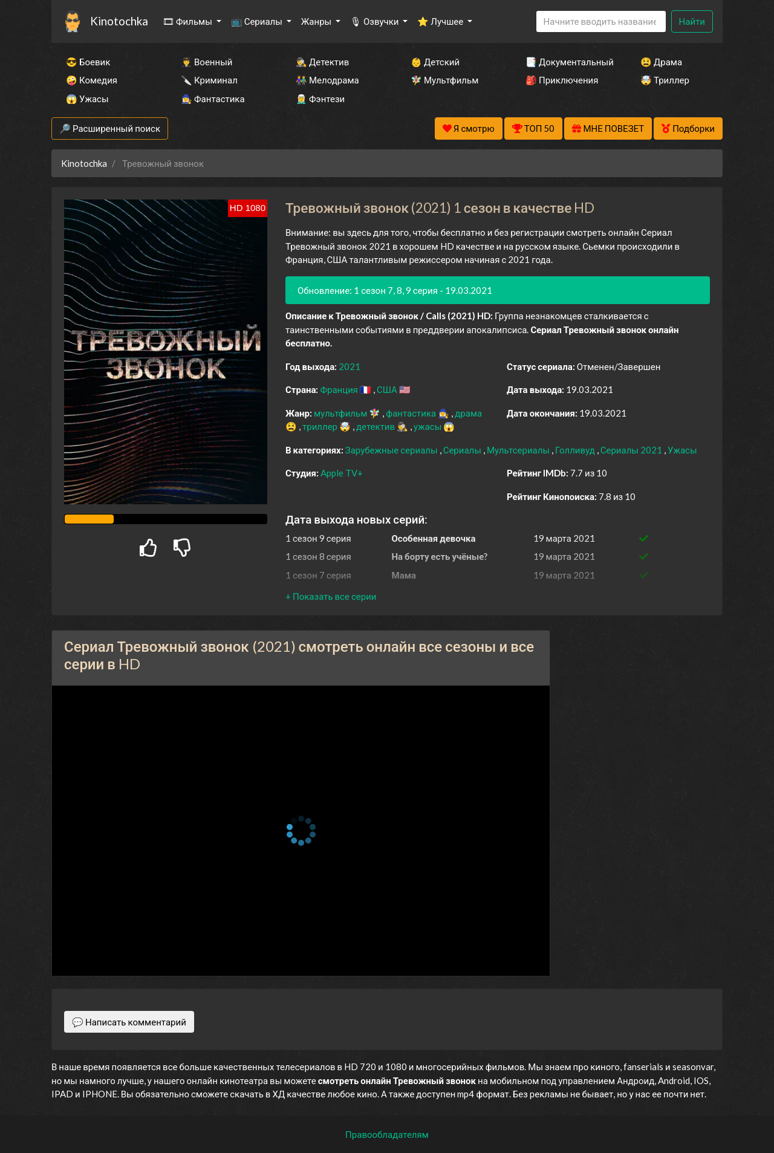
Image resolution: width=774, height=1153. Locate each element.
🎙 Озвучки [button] (375, 21)
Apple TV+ (341, 472)
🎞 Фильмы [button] (188, 21)
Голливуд (576, 449)
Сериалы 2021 (632, 449)
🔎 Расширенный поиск (109, 128)
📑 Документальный (566, 61)
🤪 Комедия (91, 79)
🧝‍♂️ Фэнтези (320, 98)
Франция (340, 389)
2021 (349, 366)
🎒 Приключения (561, 79)
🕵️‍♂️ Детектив (322, 61)
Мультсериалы (519, 449)
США (388, 389)
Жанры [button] (317, 21)
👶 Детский (435, 61)
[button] (330, 596)
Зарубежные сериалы (392, 449)
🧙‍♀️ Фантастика (213, 98)
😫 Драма (661, 61)
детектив (376, 426)
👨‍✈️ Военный (206, 61)
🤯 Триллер (664, 79)
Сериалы (463, 449)
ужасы (428, 426)
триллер (320, 426)
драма (468, 413)
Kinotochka (119, 21)
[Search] (601, 21)
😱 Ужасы (87, 98)
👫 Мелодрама (327, 79)
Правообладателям (387, 1134)
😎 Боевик (88, 61)
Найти (692, 21)
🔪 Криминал (209, 79)
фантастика (412, 413)
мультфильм (341, 413)
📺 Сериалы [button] (257, 21)
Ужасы (682, 449)
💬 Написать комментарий (129, 1021)
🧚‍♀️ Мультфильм (444, 79)
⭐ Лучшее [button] (441, 21)
